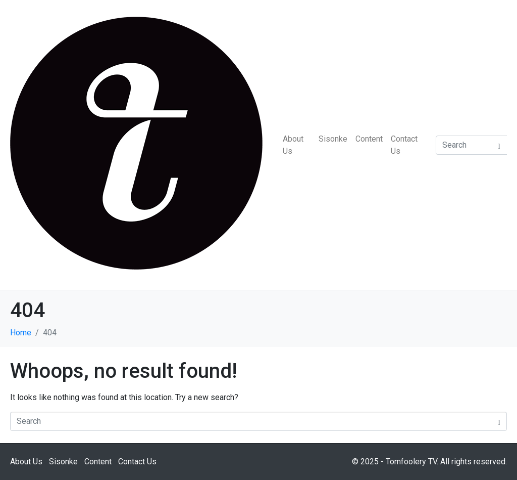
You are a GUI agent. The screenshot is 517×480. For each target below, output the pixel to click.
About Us (293, 145)
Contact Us (404, 145)
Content (369, 139)
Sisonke (333, 139)
